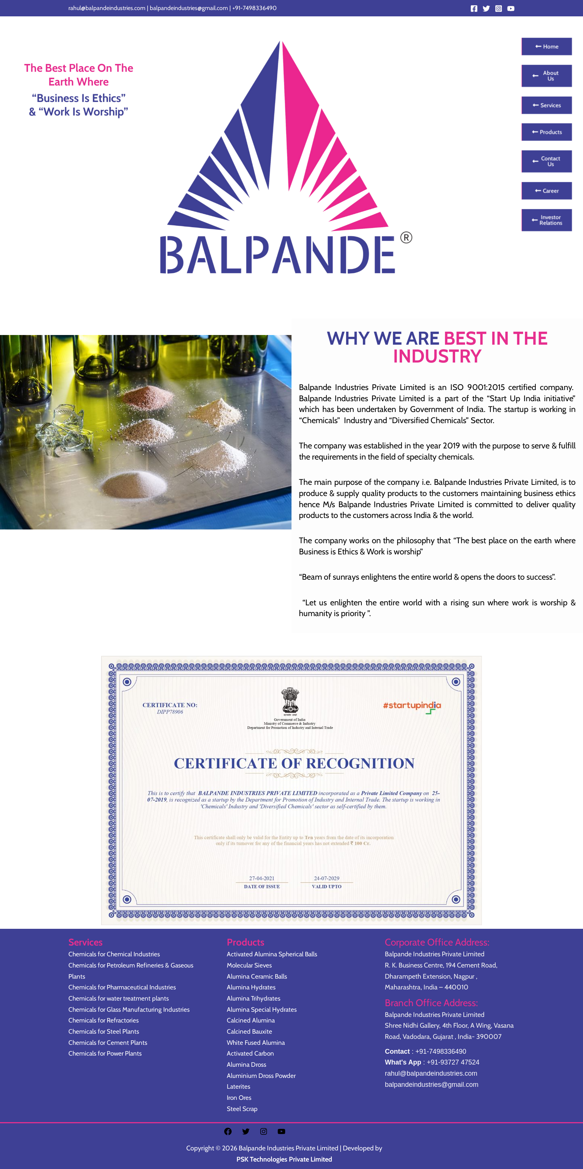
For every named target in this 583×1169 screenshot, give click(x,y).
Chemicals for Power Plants (106, 1053)
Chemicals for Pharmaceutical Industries (124, 987)
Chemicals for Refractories (105, 1020)
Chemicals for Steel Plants (105, 1031)
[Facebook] (474, 8)
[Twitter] (486, 8)
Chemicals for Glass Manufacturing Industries (131, 1009)
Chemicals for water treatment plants (120, 998)
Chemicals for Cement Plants (109, 1042)
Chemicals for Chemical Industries (116, 954)
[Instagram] (498, 8)
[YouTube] (511, 8)
